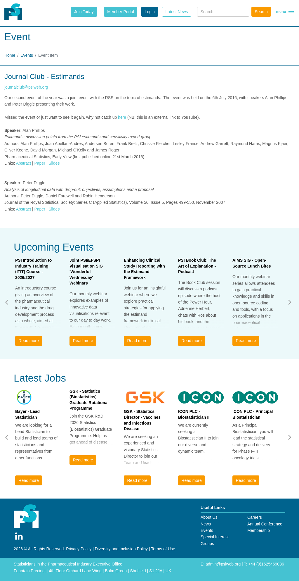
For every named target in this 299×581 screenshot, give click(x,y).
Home (9, 55)
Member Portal (120, 11)
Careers (254, 517)
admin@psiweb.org (223, 564)
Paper (39, 163)
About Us (209, 517)
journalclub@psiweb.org (26, 87)
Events (26, 55)
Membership (258, 530)
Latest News (176, 11)
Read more (28, 340)
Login (150, 11)
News (206, 524)
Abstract (23, 163)
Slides (54, 163)
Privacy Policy (78, 548)
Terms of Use (163, 548)
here (122, 117)
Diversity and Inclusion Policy (121, 548)
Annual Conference (264, 524)
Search (261, 11)
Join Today (84, 11)
